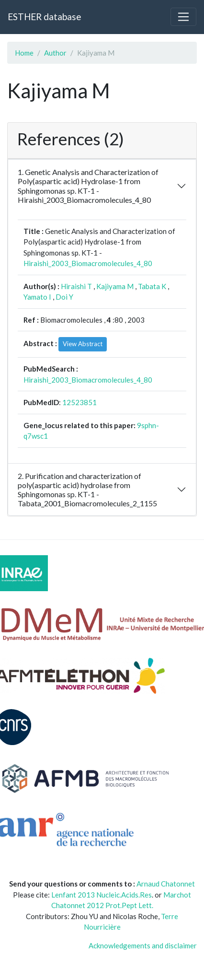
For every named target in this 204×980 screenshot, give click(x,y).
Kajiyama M (115, 286)
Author (55, 52)
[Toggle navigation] (183, 17)
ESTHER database (44, 16)
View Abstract (82, 344)
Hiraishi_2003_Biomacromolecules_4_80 (87, 263)
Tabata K (152, 286)
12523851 (79, 402)
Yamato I (37, 296)
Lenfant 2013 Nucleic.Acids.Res (101, 894)
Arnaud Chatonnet (165, 883)
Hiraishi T (76, 286)
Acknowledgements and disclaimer (143, 945)
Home (24, 52)
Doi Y (64, 296)
